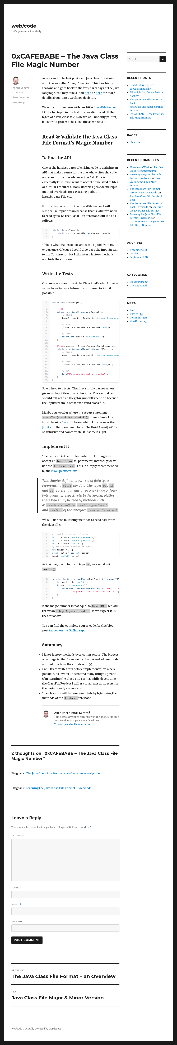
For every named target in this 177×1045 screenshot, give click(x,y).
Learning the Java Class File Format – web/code (58, 788)
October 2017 (137, 253)
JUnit (45, 427)
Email (16, 904)
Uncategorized (138, 285)
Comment (18, 835)
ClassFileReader (105, 107)
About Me (135, 142)
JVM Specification (63, 471)
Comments (138, 317)
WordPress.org (138, 321)
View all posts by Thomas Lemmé (73, 724)
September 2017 (139, 257)
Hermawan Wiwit (140, 167)
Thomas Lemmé (20, 87)
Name (16, 887)
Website (17, 921)
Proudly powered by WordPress (43, 1028)
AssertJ (67, 422)
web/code (23, 26)
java (20, 102)
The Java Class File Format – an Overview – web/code (63, 773)
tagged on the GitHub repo (67, 630)
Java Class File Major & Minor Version (145, 182)
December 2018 (138, 250)
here (88, 93)
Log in (133, 310)
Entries (136, 314)
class (14, 102)
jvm (25, 102)
